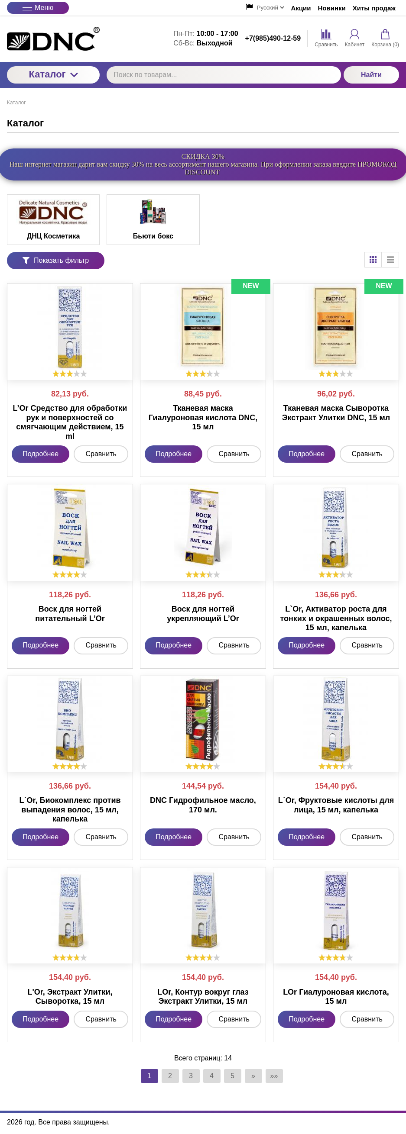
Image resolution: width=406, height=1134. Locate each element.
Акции (301, 8)
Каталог (53, 74)
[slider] (69, 373)
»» (274, 1075)
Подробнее (40, 453)
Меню (38, 7)
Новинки (332, 8)
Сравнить (101, 453)
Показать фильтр (56, 260)
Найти (371, 74)
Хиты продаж (374, 8)
